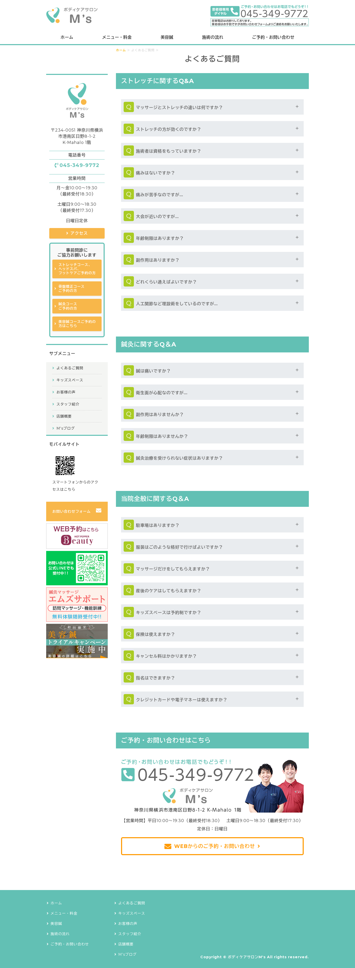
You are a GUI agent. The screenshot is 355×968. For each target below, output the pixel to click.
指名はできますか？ (155, 678)
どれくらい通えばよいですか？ (166, 282)
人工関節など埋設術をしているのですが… (177, 303)
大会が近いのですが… (157, 216)
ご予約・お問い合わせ (273, 37)
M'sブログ (65, 428)
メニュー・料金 (117, 37)
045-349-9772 (79, 165)
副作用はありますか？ (158, 260)
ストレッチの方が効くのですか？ (168, 129)
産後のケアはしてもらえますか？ (168, 590)
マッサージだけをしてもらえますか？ (173, 569)
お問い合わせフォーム (71, 511)
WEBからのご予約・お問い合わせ (214, 846)
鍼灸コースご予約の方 (67, 306)
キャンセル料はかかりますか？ (166, 656)
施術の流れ (212, 37)
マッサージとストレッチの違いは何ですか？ (179, 107)
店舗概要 (64, 416)
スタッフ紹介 (68, 404)
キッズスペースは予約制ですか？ (168, 612)
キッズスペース (69, 380)
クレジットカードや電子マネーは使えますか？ (181, 699)
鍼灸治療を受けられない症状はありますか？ (179, 458)
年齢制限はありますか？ (160, 238)
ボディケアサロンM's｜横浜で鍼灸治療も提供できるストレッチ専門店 (71, 15)
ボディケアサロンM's (247, 957)
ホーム (67, 37)
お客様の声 (66, 392)
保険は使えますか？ (155, 634)
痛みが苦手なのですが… (159, 194)
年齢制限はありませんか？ (162, 436)
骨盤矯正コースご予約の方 (71, 288)
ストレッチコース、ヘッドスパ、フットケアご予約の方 (77, 269)
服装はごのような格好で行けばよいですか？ (179, 547)
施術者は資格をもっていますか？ (168, 151)
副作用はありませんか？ (160, 414)
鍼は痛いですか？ (153, 371)
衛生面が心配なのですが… (162, 392)
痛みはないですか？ (155, 173)
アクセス (79, 233)
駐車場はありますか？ (158, 525)
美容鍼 (167, 37)
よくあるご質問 (69, 368)
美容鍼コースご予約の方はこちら (77, 324)
